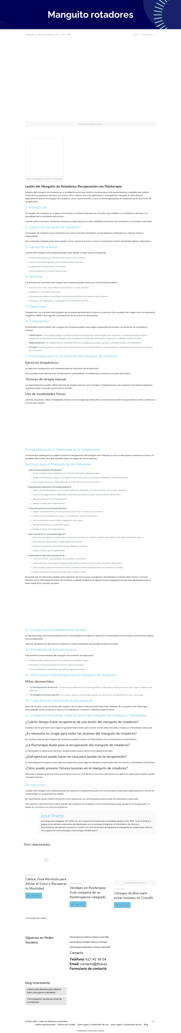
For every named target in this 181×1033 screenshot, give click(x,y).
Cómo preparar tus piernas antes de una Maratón (44, 1000)
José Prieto (47, 34)
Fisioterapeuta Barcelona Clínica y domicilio (90, 947)
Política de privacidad (45, 1024)
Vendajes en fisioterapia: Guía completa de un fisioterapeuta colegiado (88, 892)
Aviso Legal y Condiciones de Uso (93, 1024)
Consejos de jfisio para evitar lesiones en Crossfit (133, 895)
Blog (146, 1024)
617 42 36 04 (95, 959)
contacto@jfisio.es (93, 964)
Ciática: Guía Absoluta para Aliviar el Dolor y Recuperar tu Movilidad (46, 884)
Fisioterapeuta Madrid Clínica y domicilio (88, 942)
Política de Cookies (66, 1024)
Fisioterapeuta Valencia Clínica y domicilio (89, 937)
